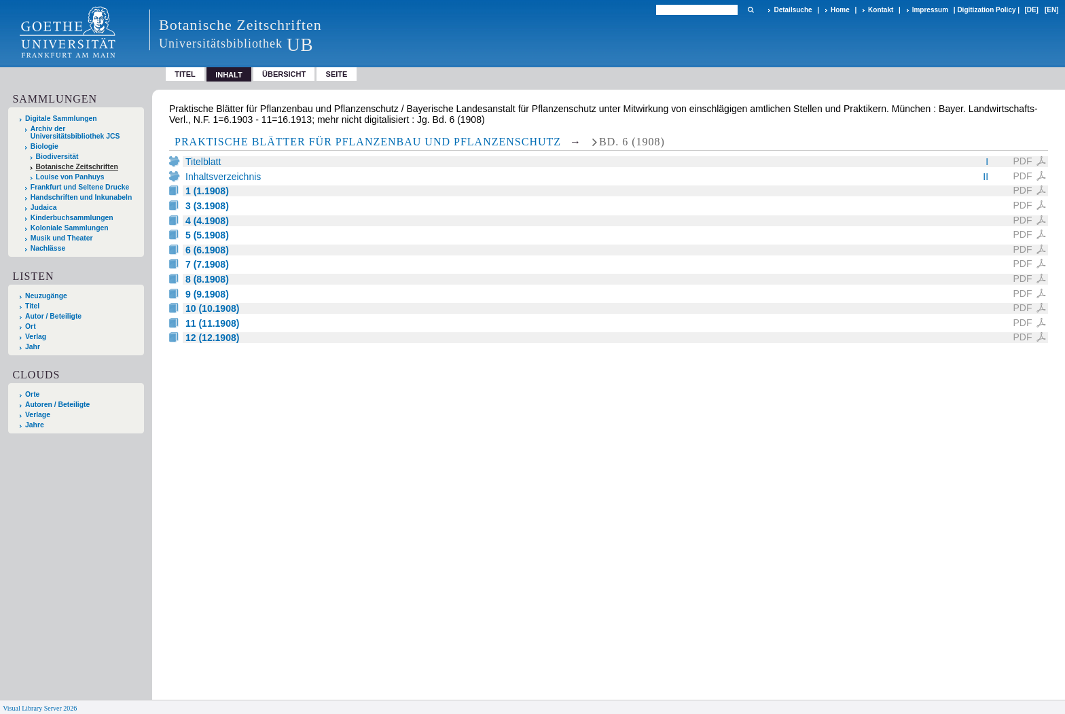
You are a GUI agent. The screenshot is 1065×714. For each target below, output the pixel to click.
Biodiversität (57, 156)
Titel (185, 74)
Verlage (37, 414)
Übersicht (284, 74)
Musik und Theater (62, 238)
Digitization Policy (986, 10)
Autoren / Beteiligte (57, 404)
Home (840, 10)
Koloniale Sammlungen (70, 228)
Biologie (44, 146)
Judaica (44, 207)
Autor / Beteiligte (53, 316)
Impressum (930, 10)
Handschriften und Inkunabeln (81, 197)
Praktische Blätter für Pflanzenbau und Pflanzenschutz (368, 141)
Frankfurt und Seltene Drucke (80, 187)
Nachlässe (48, 248)
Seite (337, 74)
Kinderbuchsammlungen (72, 217)
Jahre (34, 425)
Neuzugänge (46, 296)
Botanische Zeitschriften (77, 167)
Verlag (35, 336)
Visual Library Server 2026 (40, 708)
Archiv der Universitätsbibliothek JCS (75, 132)
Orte (32, 394)
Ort (30, 326)
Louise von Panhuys (70, 177)
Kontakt (880, 10)
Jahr (32, 347)
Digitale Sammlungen (61, 118)
